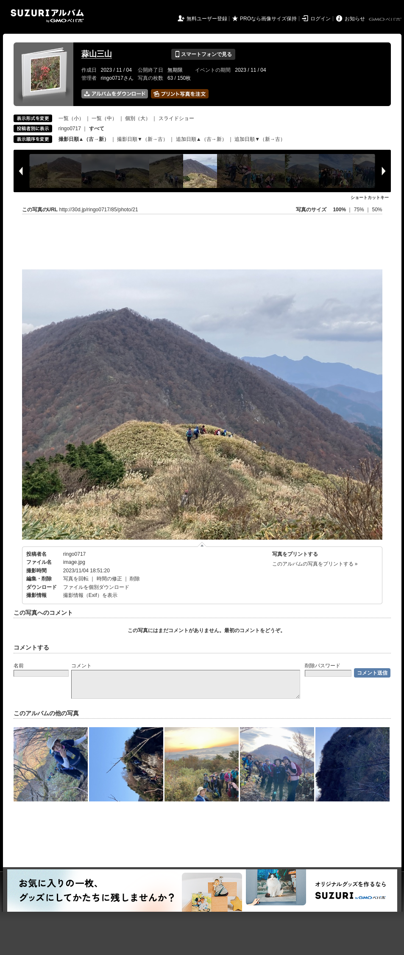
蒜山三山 (96, 54)
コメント (81, 666)
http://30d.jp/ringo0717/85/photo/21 (98, 210)
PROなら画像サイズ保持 (268, 19)
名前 (19, 666)
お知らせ (355, 19)
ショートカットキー (370, 197)
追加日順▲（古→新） (201, 139)
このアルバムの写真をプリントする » (315, 564)
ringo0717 (70, 129)
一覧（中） (104, 118)
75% (359, 210)
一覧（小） (71, 118)
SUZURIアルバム (47, 16)
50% (377, 210)
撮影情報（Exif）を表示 (90, 595)
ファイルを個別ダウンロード (96, 587)
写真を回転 (76, 579)
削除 (135, 579)
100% (339, 210)
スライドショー (176, 118)
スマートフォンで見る (203, 54)
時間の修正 (109, 579)
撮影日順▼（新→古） (142, 139)
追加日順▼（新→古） (259, 139)
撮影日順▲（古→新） (84, 139)
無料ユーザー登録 (207, 19)
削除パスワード (322, 666)
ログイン (320, 19)
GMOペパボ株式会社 (386, 19)
